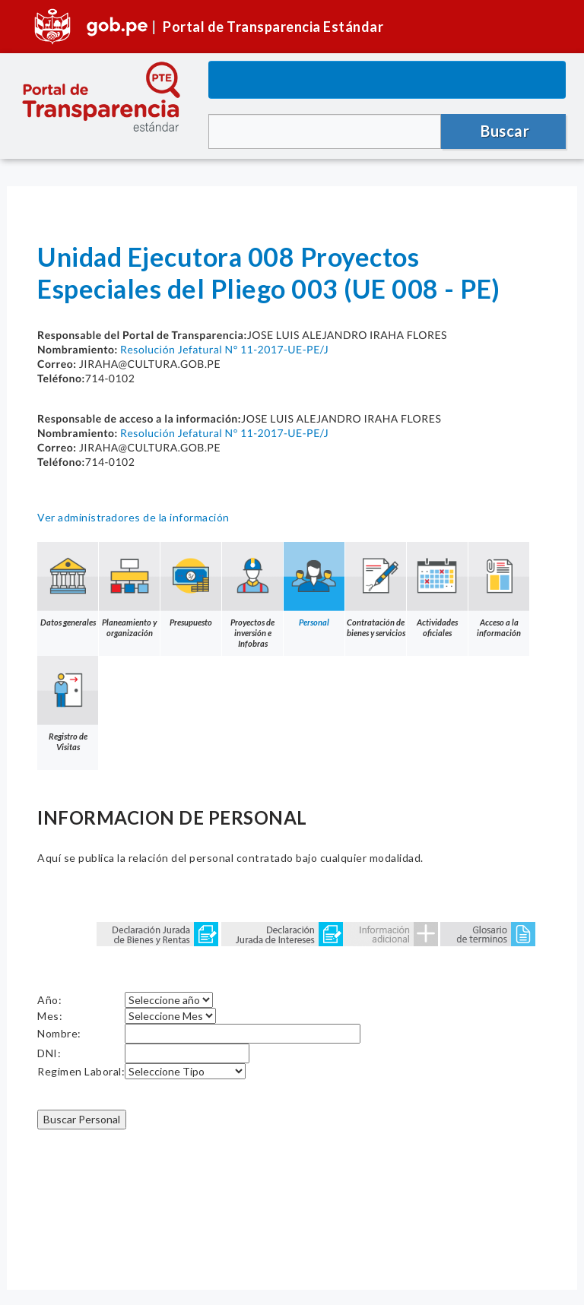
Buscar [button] (505, 131)
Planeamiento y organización (129, 590)
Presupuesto (190, 584)
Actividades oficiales (437, 590)
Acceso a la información (498, 590)
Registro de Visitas (67, 704)
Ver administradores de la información (133, 517)
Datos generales (67, 584)
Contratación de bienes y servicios (375, 590)
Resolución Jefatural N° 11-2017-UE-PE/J (224, 349)
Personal (314, 584)
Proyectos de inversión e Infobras (252, 595)
